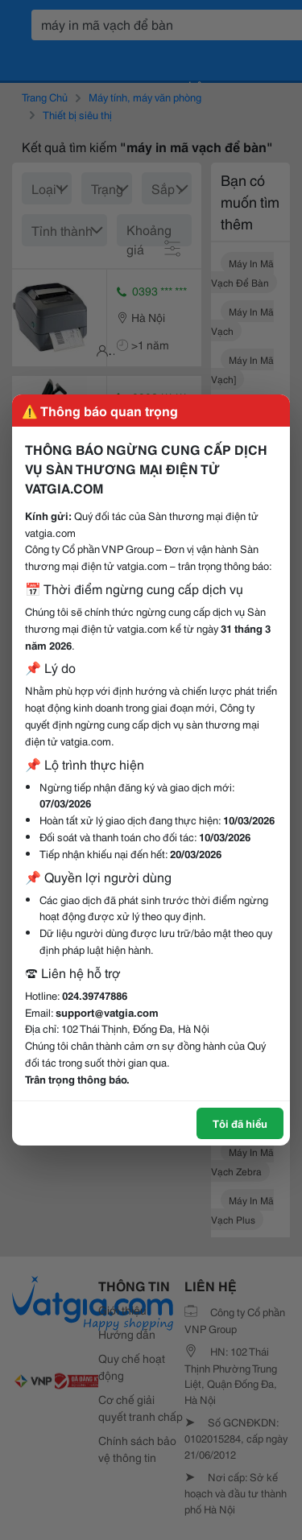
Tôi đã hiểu (240, 1123)
